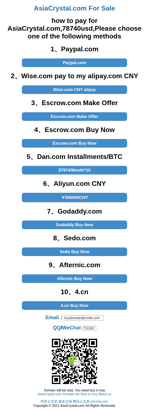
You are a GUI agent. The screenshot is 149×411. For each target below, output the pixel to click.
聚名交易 (65, 401)
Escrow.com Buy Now (74, 143)
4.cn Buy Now (74, 305)
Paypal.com (74, 62)
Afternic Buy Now (74, 278)
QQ (57, 327)
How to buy (88, 394)
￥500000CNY (74, 197)
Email (52, 317)
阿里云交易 (49, 401)
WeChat (71, 327)
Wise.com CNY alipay (74, 89)
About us (104, 394)
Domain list (71, 394)
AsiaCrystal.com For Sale (74, 8)
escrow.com (99, 401)
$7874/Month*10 (74, 170)
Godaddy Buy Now (74, 224)
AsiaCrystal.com (50, 394)
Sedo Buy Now (74, 251)
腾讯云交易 (81, 401)
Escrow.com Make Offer (74, 116)
